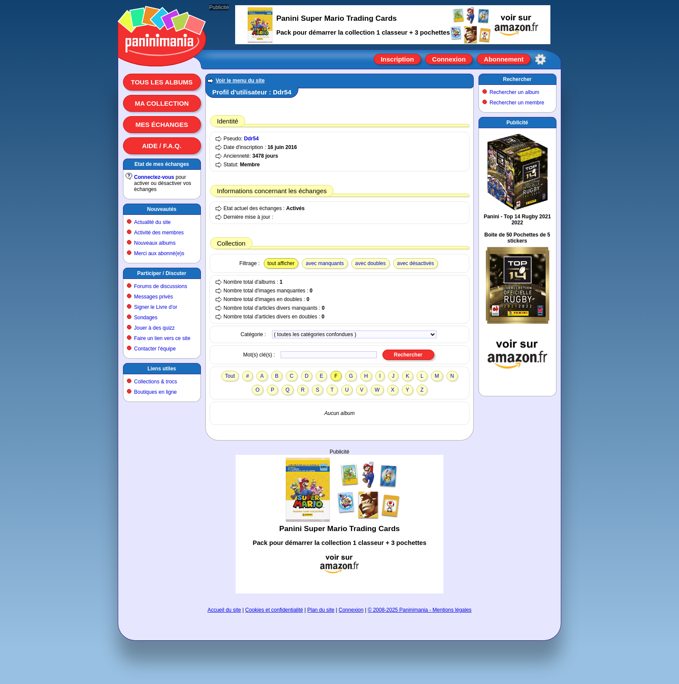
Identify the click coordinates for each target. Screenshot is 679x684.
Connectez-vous (154, 177)
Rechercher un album (515, 92)
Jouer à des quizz (154, 328)
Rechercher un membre (517, 103)
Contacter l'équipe (155, 349)
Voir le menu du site (240, 81)
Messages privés (153, 297)
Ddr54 (251, 139)
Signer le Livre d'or (156, 307)
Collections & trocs (155, 382)
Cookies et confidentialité (274, 610)
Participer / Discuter (161, 273)
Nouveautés (161, 209)
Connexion (449, 59)
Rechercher (517, 79)
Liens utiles (161, 369)
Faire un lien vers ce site (162, 338)
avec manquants (325, 263)
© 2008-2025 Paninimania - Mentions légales (420, 610)
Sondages (146, 317)
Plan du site (321, 610)
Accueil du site (224, 610)
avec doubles (370, 263)
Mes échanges (162, 124)
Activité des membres (159, 233)
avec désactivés (415, 263)
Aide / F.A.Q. (161, 145)
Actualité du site (152, 222)
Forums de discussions (161, 286)
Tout (230, 376)
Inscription (397, 59)
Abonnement (504, 59)
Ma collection (161, 103)
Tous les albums (162, 82)
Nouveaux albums (155, 243)
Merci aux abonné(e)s (159, 253)
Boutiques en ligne (155, 392)
